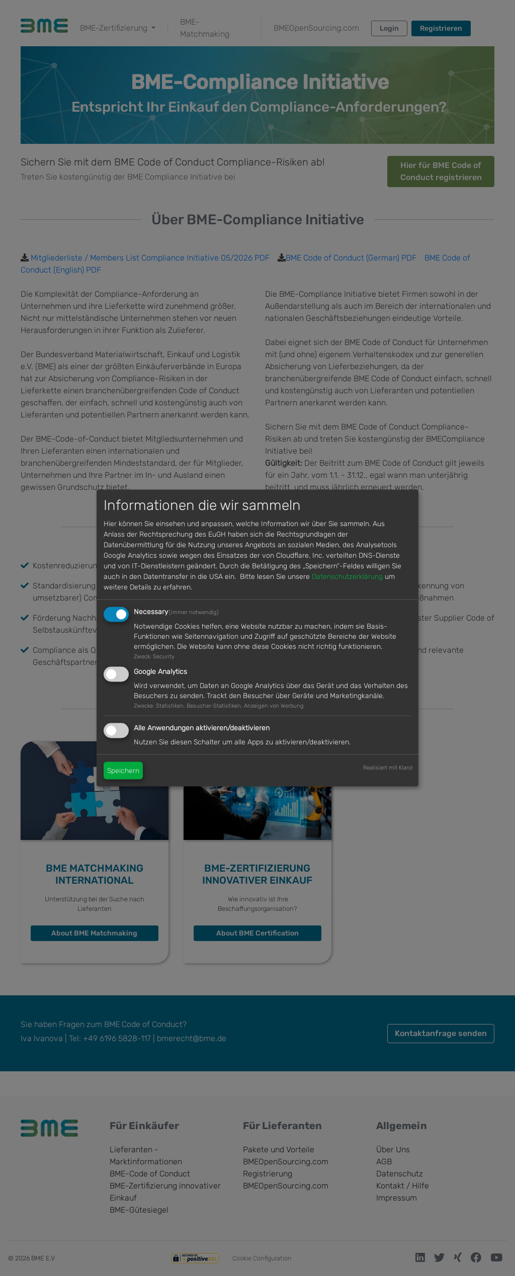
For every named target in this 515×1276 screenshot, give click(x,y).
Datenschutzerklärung (347, 576)
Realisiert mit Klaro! (388, 767)
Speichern (123, 771)
